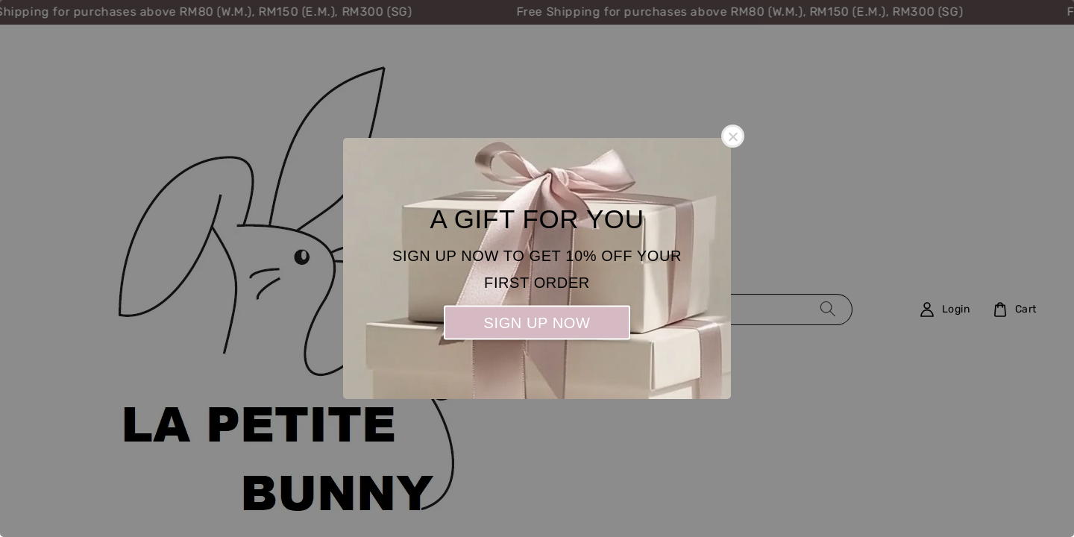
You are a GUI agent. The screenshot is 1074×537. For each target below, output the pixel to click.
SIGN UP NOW (537, 323)
